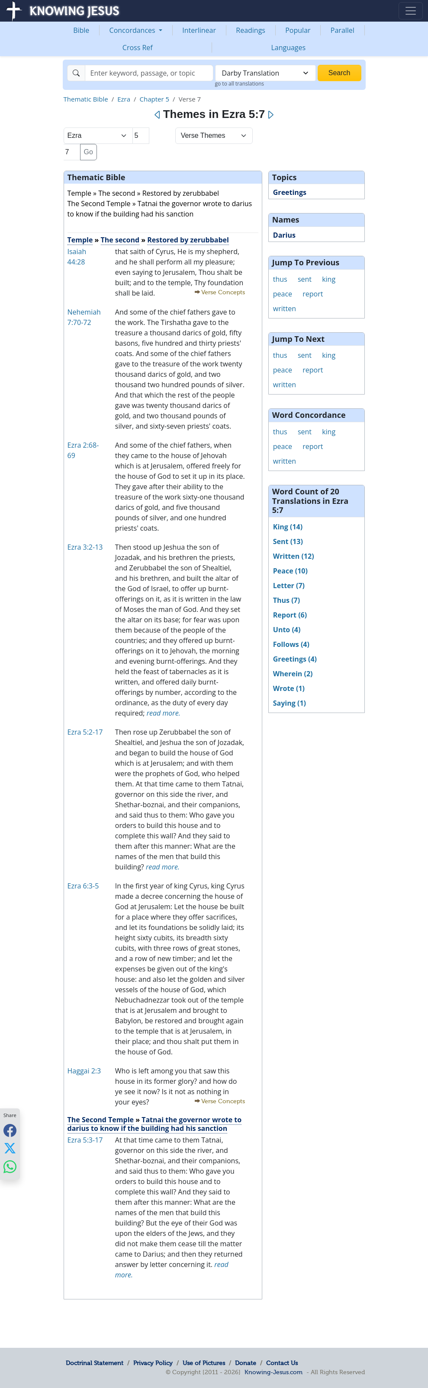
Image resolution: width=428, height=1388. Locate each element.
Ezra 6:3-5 (83, 886)
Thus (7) (286, 600)
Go (88, 152)
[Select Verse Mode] (214, 135)
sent (305, 279)
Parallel (342, 30)
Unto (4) (287, 629)
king (328, 279)
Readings (250, 30)
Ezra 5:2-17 (85, 732)
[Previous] (157, 115)
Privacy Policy (153, 1362)
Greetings (289, 192)
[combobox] (265, 73)
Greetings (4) (295, 659)
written (284, 308)
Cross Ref (137, 47)
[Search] (149, 73)
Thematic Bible (86, 99)
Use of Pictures (204, 1362)
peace (282, 294)
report (312, 294)
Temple (80, 240)
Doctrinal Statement (94, 1362)
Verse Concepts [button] (223, 292)
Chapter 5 (155, 99)
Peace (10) (290, 571)
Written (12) (293, 556)
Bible (81, 30)
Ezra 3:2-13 (85, 547)
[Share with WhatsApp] (9, 1166)
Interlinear (199, 30)
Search (339, 72)
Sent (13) (288, 541)
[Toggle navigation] (411, 10)
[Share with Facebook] (9, 1130)
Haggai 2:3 (84, 1071)
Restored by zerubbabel (188, 240)
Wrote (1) (289, 688)
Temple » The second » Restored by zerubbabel (143, 193)
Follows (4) (291, 644)
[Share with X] (10, 1148)
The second (120, 240)
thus (280, 279)
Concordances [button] (133, 30)
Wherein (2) (293, 673)
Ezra (123, 99)
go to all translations (239, 83)
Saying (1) (289, 703)
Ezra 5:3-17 (85, 1140)
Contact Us (282, 1362)
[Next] (270, 115)
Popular (297, 30)
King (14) (287, 527)
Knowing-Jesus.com (273, 1372)
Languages (288, 47)
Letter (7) (289, 585)
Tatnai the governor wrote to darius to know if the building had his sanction (155, 1124)
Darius (284, 235)
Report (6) (290, 615)
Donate (245, 1362)
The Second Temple (101, 1119)
